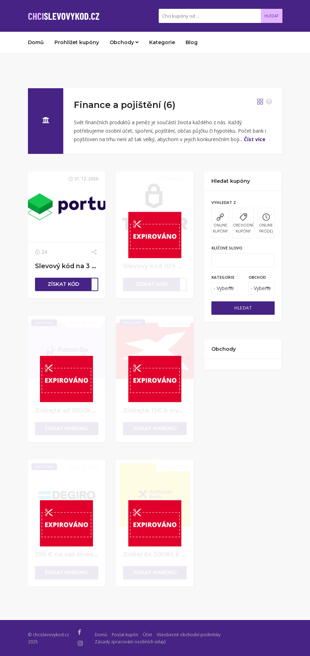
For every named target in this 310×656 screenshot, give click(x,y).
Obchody (124, 42)
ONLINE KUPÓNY (220, 223)
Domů (36, 42)
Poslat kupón (125, 634)
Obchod (257, 277)
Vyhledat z (223, 202)
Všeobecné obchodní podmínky (189, 634)
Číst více (254, 139)
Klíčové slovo (226, 248)
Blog (192, 42)
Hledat (271, 15)
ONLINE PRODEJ (266, 223)
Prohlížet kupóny (76, 42)
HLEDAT (243, 308)
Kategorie (162, 42)
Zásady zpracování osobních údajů (130, 641)
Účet (147, 634)
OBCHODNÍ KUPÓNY (243, 223)
